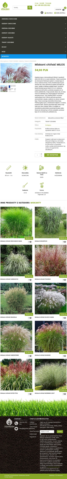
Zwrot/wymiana (34, 431)
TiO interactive (59, 475)
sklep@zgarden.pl (24, 429)
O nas (36, 3)
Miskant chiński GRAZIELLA (8, 317)
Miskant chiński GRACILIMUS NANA (11, 241)
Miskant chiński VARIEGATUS (9, 279)
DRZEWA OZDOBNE (8, 28)
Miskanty (36, 202)
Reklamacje (33, 434)
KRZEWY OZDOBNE (8, 33)
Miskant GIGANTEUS (41, 241)
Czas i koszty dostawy (33, 428)
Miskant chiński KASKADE (43, 355)
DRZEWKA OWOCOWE (9, 19)
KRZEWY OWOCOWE (9, 24)
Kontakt (42, 3)
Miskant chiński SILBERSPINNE (9, 355)
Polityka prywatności (33, 423)
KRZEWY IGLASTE (7, 38)
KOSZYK (60, 9)
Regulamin (33, 437)
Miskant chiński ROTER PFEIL (9, 393)
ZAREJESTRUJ (60, 13)
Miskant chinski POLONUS (43, 279)
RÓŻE (3, 52)
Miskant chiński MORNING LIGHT (45, 393)
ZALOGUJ (49, 13)
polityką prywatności (54, 467)
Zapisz (60, 432)
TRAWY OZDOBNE (8, 42)
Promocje (48, 3)
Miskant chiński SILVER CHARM (44, 317)
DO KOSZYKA (52, 155)
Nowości (5, 56)
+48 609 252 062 (43, 5)
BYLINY (4, 47)
